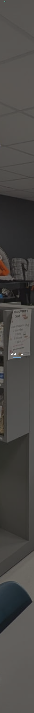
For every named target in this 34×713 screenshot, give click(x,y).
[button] (1, 2)
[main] (17, 355)
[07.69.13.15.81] (17, 360)
